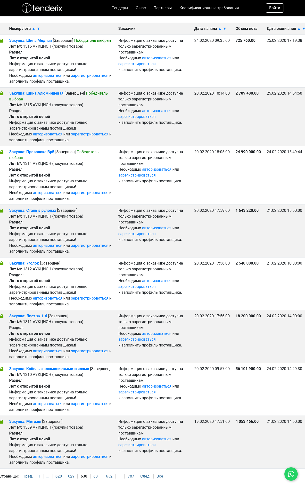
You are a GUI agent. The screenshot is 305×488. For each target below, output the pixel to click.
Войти (274, 8)
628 (58, 476)
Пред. (28, 476)
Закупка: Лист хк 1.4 (28, 316)
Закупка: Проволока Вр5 (31, 152)
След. (145, 476)
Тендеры (120, 8)
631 (96, 476)
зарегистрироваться (89, 75)
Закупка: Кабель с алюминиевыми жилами (49, 368)
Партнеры (163, 8)
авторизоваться (47, 75)
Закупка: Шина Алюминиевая (36, 93)
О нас (141, 8)
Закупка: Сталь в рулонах (32, 210)
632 (109, 476)
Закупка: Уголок (24, 263)
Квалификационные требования (209, 8)
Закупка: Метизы (25, 421)
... (47, 476)
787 (131, 476)
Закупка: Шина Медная (30, 40)
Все (160, 476)
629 (71, 476)
